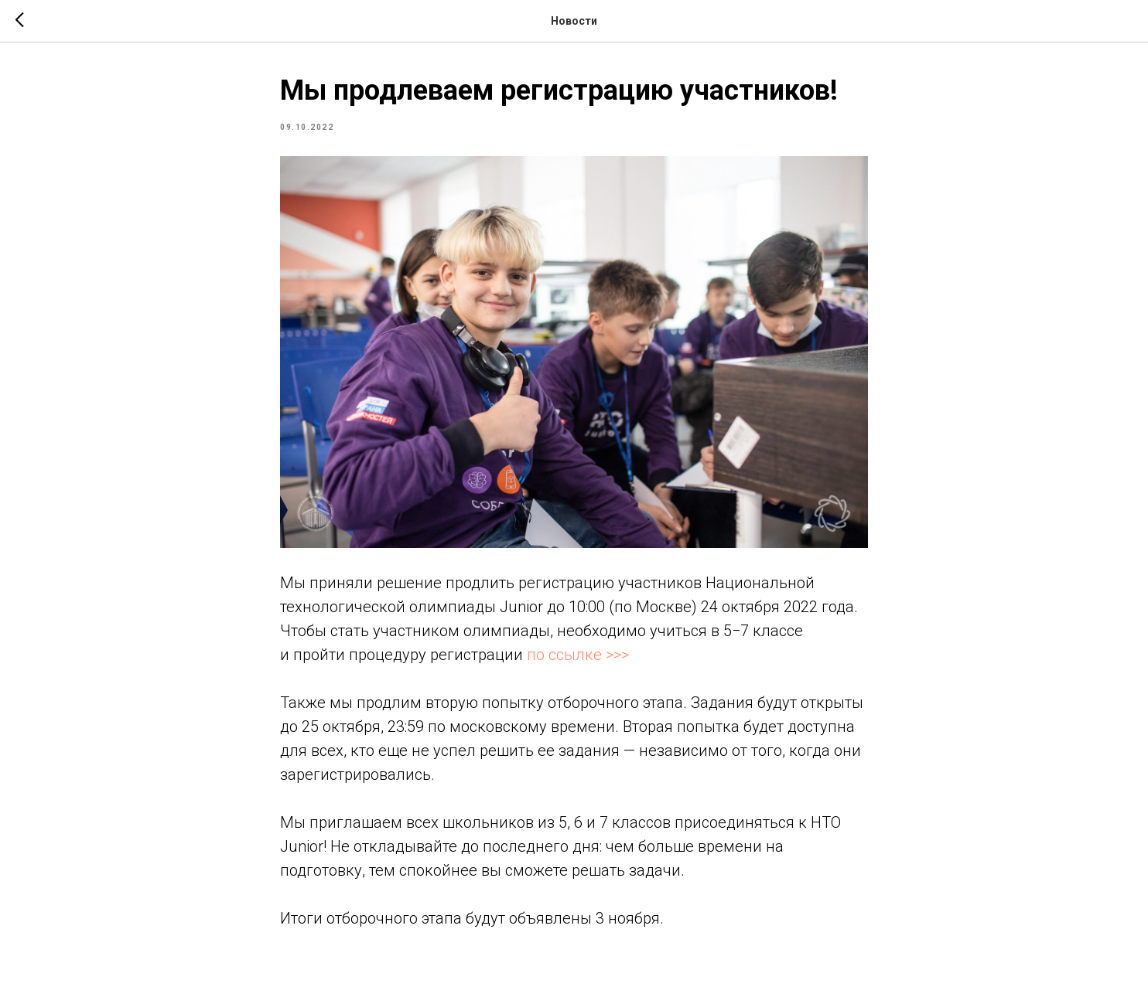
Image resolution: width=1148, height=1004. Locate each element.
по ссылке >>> (578, 654)
